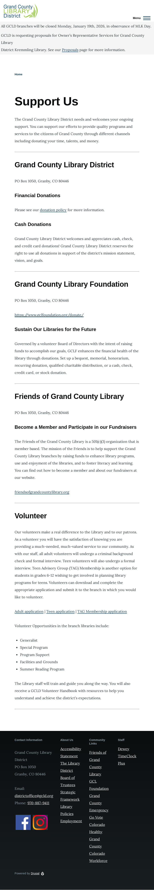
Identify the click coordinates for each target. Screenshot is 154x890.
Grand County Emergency (98, 802)
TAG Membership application (102, 611)
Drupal (35, 873)
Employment (71, 821)
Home (18, 74)
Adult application (29, 611)
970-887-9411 (38, 803)
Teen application (60, 611)
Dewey (123, 749)
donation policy (53, 210)
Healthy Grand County (95, 839)
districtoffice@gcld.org (34, 795)
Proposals (70, 49)
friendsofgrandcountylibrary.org (42, 492)
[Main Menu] (140, 18)
